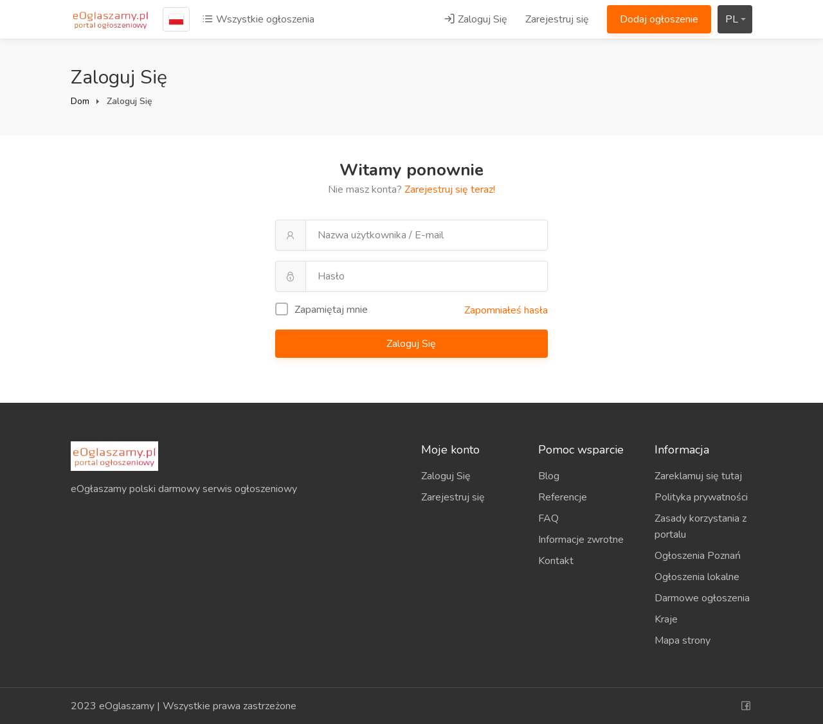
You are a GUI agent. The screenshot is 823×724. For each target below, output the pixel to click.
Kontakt (556, 561)
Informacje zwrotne (581, 540)
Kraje (666, 619)
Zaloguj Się (475, 19)
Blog (548, 476)
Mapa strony (682, 640)
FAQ (548, 518)
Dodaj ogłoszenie (659, 19)
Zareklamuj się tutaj (698, 476)
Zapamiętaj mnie (321, 310)
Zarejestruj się (557, 19)
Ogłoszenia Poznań (698, 556)
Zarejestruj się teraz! (449, 189)
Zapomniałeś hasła (506, 310)
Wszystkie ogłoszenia (258, 19)
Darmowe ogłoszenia (702, 598)
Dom (80, 101)
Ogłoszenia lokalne (697, 577)
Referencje (562, 497)
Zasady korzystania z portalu (700, 526)
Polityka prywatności (701, 497)
